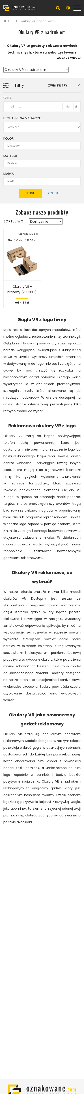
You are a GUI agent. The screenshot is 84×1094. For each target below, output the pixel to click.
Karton (39, 163)
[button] (64, 85)
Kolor (8, 138)
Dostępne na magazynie (22, 118)
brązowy (39, 146)
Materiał (10, 156)
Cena (7, 98)
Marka (8, 173)
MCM (39, 181)
